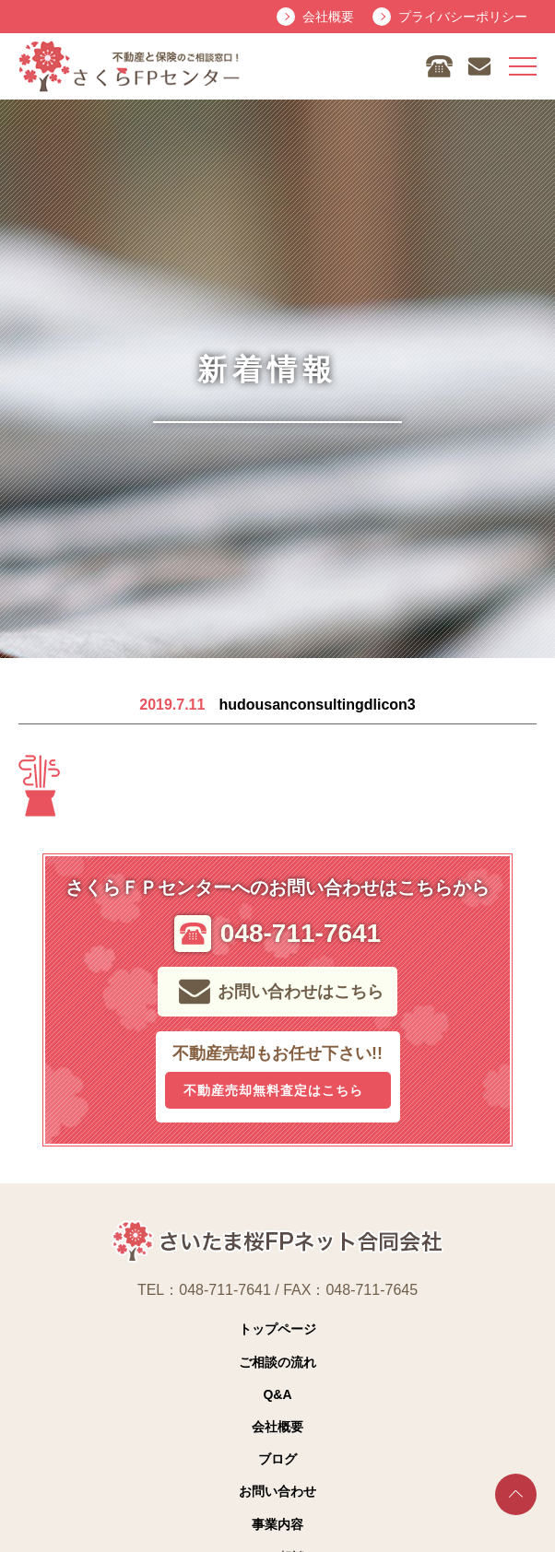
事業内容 (277, 1524)
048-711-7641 (225, 1290)
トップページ (277, 1329)
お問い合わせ (277, 1491)
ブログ (277, 1459)
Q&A (277, 1394)
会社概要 (277, 1426)
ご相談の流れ (277, 1362)
